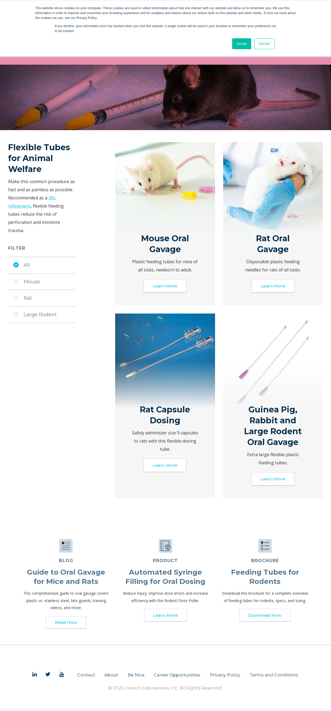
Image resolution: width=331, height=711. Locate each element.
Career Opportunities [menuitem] (177, 677)
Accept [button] (242, 44)
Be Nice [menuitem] (136, 677)
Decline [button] (264, 44)
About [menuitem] (111, 677)
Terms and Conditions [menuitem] (274, 677)
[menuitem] (34, 677)
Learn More (165, 286)
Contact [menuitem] (86, 677)
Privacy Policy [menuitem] (225, 677)
